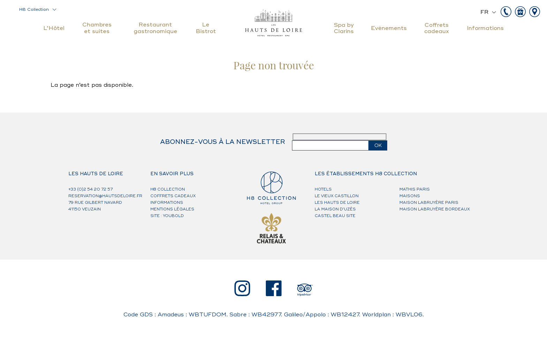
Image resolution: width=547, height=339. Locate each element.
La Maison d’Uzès (335, 209)
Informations (485, 28)
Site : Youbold (167, 216)
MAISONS (409, 196)
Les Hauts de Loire (337, 202)
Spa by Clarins (344, 28)
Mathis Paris (414, 189)
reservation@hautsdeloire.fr (105, 196)
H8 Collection (34, 9)
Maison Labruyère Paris (428, 202)
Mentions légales (172, 209)
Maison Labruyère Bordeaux (434, 209)
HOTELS (323, 189)
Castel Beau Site (335, 216)
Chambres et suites (97, 27)
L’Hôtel (54, 28)
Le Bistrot (206, 27)
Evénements (389, 28)
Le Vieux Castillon (337, 196)
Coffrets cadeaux (436, 28)
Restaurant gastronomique (155, 27)
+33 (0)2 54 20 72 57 (90, 189)
